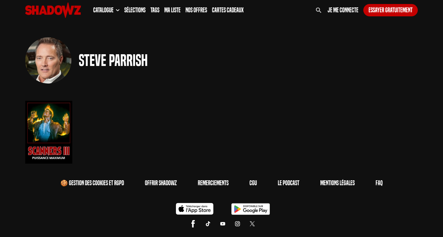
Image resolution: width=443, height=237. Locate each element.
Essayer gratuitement (391, 10)
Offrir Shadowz (161, 183)
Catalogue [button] (106, 10)
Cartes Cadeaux (228, 10)
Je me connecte (343, 10)
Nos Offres (196, 10)
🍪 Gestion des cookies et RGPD (92, 183)
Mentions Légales (337, 183)
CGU (253, 183)
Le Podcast (288, 183)
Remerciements (213, 183)
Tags (154, 10)
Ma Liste (172, 10)
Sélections (135, 10)
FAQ (379, 183)
